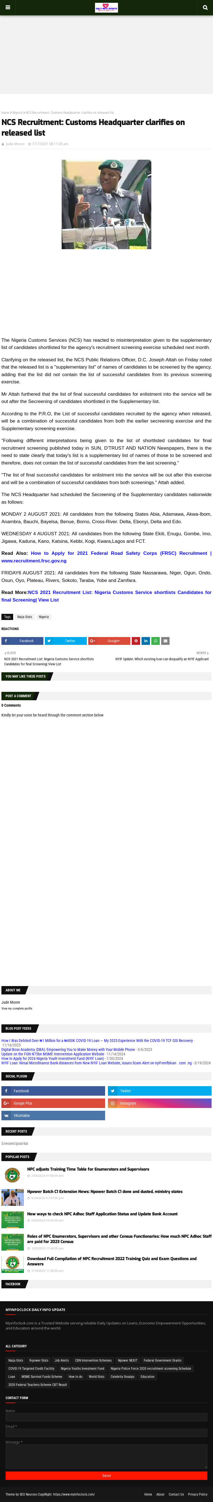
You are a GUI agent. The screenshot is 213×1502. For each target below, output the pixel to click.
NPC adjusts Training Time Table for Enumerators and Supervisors (88, 1169)
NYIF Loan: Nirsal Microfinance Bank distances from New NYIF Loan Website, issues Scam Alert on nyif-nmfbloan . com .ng (96, 1063)
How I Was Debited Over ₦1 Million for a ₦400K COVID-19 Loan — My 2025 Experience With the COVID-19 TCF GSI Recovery (97, 1040)
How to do (75, 1377)
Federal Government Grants (162, 1360)
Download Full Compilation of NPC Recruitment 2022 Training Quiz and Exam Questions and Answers (111, 1261)
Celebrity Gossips (122, 1377)
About (160, 1494)
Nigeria (17, 113)
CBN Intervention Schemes (93, 1360)
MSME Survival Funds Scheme (42, 1377)
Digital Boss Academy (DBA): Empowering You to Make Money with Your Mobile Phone (68, 1049)
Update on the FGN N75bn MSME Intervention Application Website (52, 1054)
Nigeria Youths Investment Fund (82, 1369)
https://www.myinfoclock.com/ (74, 1494)
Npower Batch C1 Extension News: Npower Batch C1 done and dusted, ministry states (104, 1191)
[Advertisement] (106, 49)
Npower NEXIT (127, 1360)
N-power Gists (38, 1360)
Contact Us (176, 1494)
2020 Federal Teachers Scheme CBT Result (37, 1385)
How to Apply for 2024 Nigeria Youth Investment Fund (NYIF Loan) (52, 1058)
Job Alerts (62, 1360)
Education (147, 1377)
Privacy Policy (197, 1494)
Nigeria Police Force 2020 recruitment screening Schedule (151, 1369)
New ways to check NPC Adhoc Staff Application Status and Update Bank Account (102, 1214)
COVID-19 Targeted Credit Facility (31, 1369)
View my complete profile (16, 1008)
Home (5, 113)
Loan (11, 1377)
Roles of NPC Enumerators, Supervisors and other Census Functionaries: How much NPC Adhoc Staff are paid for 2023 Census (119, 1239)
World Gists (96, 1377)
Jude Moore (15, 144)
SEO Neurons (28, 1494)
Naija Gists (24, 617)
